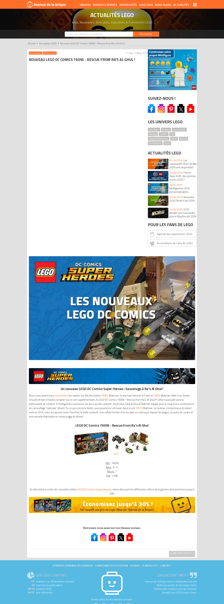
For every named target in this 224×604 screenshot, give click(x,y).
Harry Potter (179, 129)
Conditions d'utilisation (111, 342)
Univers (85, 5)
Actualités (181, 5)
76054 (105, 164)
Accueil (32, 43)
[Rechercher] (146, 34)
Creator (163, 134)
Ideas (174, 138)
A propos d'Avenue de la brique (73, 342)
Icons (167, 143)
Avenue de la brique (46, 4)
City (172, 134)
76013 (92, 185)
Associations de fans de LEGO (171, 243)
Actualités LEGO (48, 43)
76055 (54, 168)
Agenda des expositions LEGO (170, 234)
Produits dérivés (105, 5)
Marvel (183, 138)
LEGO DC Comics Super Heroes (98, 270)
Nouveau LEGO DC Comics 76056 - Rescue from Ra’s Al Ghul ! (92, 43)
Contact (166, 342)
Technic (166, 129)
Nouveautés (128, 5)
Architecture (155, 143)
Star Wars (154, 129)
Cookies (135, 342)
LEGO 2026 (146, 5)
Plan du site (150, 342)
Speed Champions (158, 138)
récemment (62, 164)
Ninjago (153, 134)
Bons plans (163, 5)
